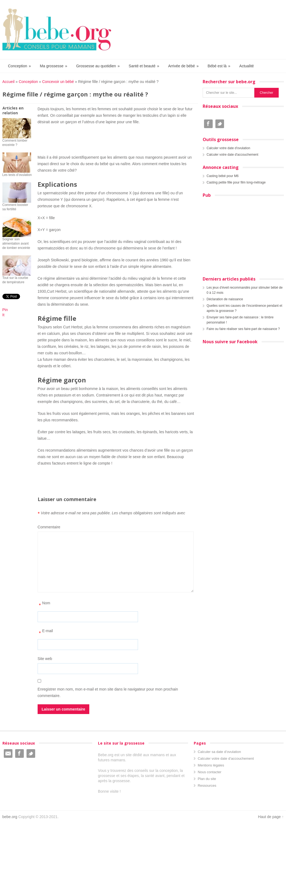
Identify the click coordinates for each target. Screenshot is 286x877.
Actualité (246, 66)
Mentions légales (211, 765)
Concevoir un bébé (58, 81)
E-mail (45, 633)
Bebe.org (59, 29)
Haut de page (269, 817)
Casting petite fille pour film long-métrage (236, 182)
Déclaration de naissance (225, 299)
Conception (20, 66)
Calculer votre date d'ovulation (228, 148)
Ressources (207, 785)
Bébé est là (219, 66)
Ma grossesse (54, 66)
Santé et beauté (144, 66)
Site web (45, 658)
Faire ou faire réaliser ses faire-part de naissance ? (243, 329)
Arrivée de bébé (183, 66)
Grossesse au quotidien (98, 66)
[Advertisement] (115, 139)
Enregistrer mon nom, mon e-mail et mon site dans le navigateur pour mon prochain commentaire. (108, 692)
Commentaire (49, 527)
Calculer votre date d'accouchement (232, 154)
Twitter (219, 123)
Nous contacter (209, 772)
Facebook (208, 123)
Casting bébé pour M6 (223, 176)
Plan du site (207, 779)
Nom (44, 605)
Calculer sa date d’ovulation (219, 752)
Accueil (8, 81)
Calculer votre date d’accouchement (226, 758)
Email (8, 753)
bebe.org (9, 817)
